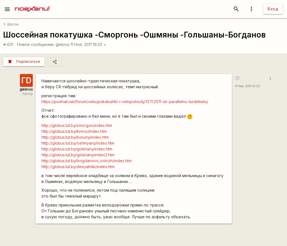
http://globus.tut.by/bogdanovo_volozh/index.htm (86, 160)
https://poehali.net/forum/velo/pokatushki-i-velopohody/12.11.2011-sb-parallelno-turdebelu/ (124, 101)
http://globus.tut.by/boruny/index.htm (75, 137)
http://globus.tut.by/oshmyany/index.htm (77, 143)
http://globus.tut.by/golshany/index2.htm (78, 154)
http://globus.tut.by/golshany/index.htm (76, 149)
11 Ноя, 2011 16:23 (88, 44)
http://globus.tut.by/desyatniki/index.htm (78, 166)
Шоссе (11, 24)
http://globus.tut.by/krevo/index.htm (74, 131)
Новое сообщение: (35, 44)
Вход (273, 8)
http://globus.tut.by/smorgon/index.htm (76, 125)
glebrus (62, 44)
